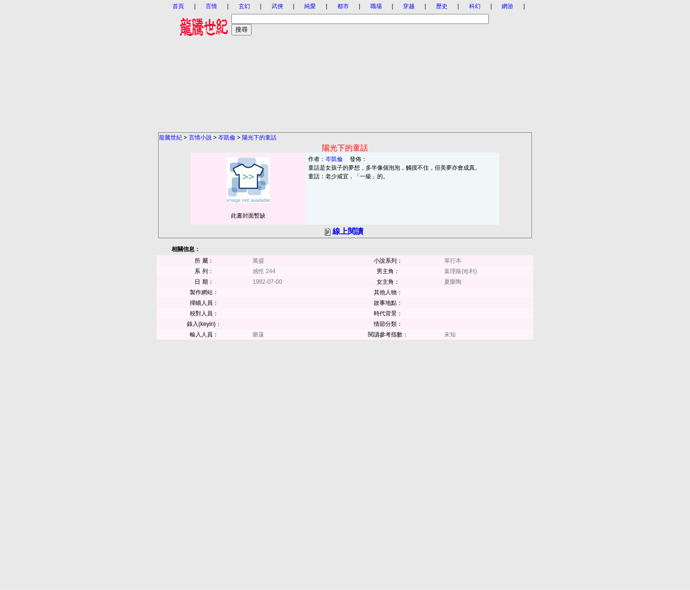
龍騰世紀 (170, 137)
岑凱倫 (226, 137)
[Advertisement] (345, 64)
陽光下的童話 (259, 137)
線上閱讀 (348, 231)
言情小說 (200, 137)
